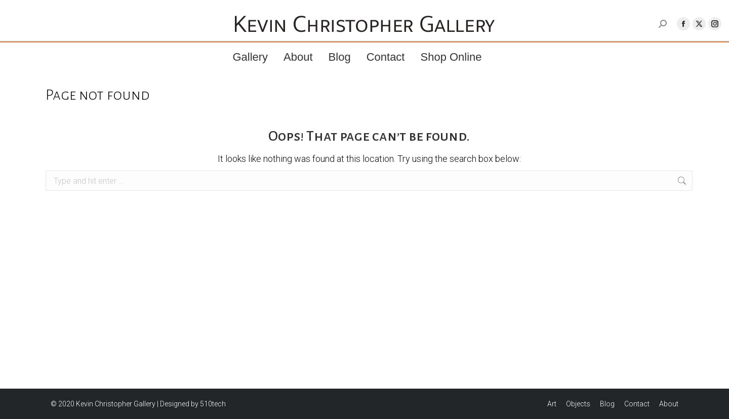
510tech (213, 404)
